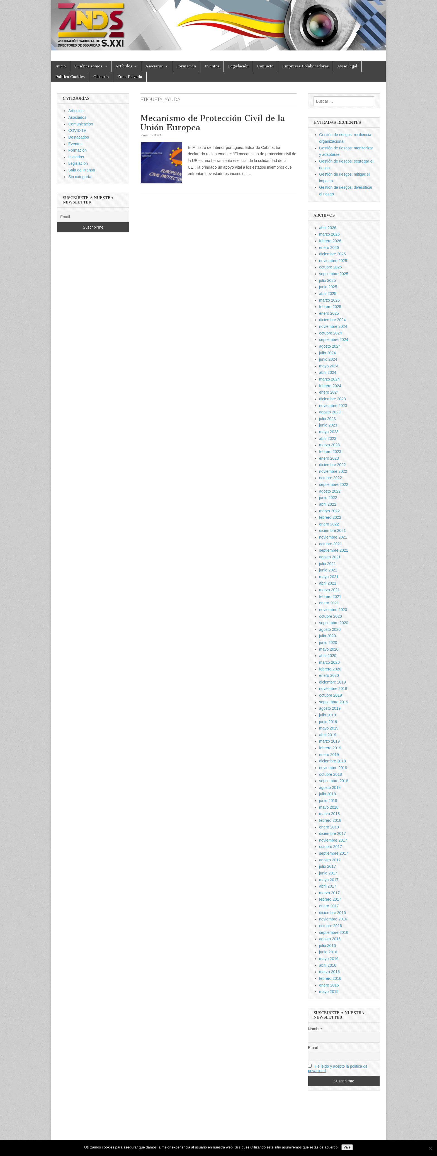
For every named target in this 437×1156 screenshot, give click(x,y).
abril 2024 (327, 372)
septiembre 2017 (333, 853)
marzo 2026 (329, 234)
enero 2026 (329, 247)
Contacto (265, 66)
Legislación (238, 66)
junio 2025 (328, 287)
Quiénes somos (88, 66)
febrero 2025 (330, 306)
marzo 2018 (329, 813)
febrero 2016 (330, 978)
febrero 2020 (330, 669)
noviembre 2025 (333, 260)
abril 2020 (327, 655)
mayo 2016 (328, 958)
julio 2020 (327, 636)
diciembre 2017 (332, 833)
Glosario (101, 76)
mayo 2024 (328, 366)
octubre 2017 (330, 846)
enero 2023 (329, 458)
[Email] (93, 217)
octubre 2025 (330, 267)
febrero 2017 (330, 899)
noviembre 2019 (333, 688)
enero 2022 (329, 524)
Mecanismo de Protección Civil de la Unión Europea (212, 123)
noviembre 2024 (333, 326)
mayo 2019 (328, 728)
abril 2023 (327, 438)
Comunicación (80, 124)
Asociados (77, 117)
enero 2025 (329, 313)
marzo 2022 (329, 511)
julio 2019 (327, 715)
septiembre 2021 (333, 550)
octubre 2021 (330, 544)
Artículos (124, 66)
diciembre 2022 (332, 464)
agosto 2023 (330, 412)
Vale (347, 1147)
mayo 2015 (328, 991)
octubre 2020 (330, 616)
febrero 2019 (330, 748)
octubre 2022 (330, 478)
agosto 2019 (330, 708)
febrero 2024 (330, 386)
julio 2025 (327, 280)
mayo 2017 (328, 880)
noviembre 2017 (333, 840)
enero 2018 (329, 827)
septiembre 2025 (333, 274)
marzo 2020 (329, 662)
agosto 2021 (330, 557)
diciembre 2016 (332, 912)
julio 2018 (327, 794)
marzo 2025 (329, 300)
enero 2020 (329, 675)
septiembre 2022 (333, 484)
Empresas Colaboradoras (305, 66)
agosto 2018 (330, 787)
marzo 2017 (329, 893)
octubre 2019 (330, 695)
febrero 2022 (330, 517)
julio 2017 (327, 866)
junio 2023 (328, 425)
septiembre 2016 (333, 932)
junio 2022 (328, 497)
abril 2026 (327, 228)
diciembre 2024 (332, 320)
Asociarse (154, 66)
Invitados (76, 157)
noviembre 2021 (333, 537)
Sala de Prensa (81, 170)
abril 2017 (327, 886)
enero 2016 (329, 985)
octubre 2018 (330, 774)
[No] (430, 1148)
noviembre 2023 (333, 405)
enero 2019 (329, 754)
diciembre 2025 (332, 254)
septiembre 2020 (333, 623)
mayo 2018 (328, 807)
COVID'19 (77, 130)
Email (313, 1047)
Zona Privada (129, 76)
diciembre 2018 (332, 761)
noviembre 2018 (333, 767)
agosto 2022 (330, 491)
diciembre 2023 (332, 399)
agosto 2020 (330, 629)
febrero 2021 (330, 596)
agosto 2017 (330, 860)
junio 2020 (328, 642)
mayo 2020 (328, 649)
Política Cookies (70, 76)
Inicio (60, 66)
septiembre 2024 (333, 339)
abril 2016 (327, 965)
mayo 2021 (328, 577)
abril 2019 (327, 735)
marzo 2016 (329, 972)
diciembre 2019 (332, 682)
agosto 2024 (330, 346)
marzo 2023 (329, 445)
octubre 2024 (330, 333)
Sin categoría (79, 177)
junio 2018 (328, 800)
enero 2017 (329, 906)
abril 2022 (327, 504)
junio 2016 (328, 952)
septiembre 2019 (333, 702)
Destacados (78, 137)
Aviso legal (347, 66)
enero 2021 (329, 603)
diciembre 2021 (332, 530)
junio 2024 (328, 359)
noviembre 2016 (333, 919)
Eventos (212, 66)
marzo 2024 (329, 379)
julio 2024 (327, 353)
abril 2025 (327, 293)
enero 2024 (329, 392)
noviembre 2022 (333, 471)
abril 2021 (327, 583)
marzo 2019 (329, 741)
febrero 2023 (330, 451)
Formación (186, 66)
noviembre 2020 (333, 609)
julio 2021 (327, 563)
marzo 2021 (329, 590)
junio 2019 (328, 721)
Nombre (315, 1029)
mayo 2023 (328, 432)
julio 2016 (327, 945)
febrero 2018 (330, 820)
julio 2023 (327, 418)
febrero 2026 (330, 241)
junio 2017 (328, 873)
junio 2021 (328, 570)
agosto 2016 (330, 939)
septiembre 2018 (333, 781)
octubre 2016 (330, 926)
